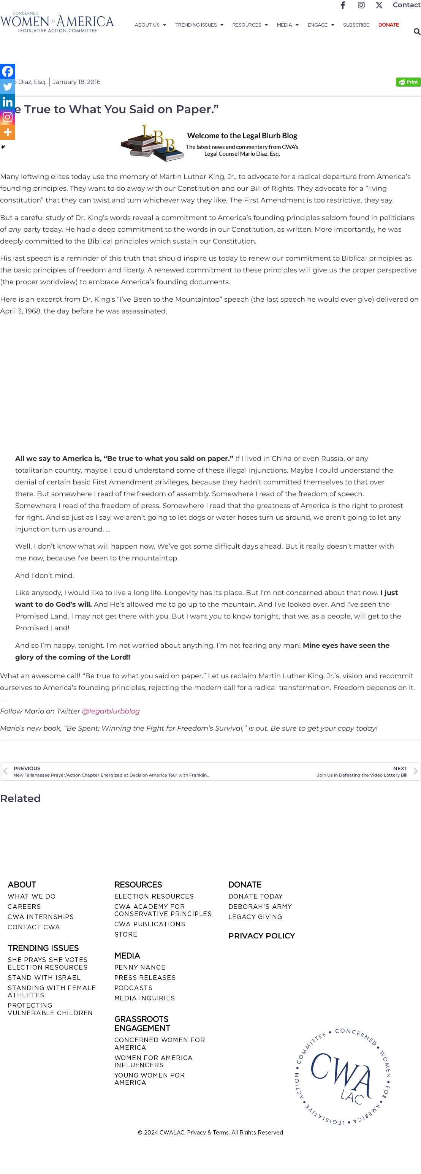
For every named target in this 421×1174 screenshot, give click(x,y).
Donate (388, 25)
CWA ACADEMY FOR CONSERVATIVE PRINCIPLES (163, 910)
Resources (250, 25)
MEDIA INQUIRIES (144, 998)
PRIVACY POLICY (261, 935)
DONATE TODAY (255, 896)
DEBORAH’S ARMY (260, 906)
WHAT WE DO (32, 896)
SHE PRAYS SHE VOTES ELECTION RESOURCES (48, 963)
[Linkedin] (7, 101)
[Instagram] (7, 117)
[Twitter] (7, 86)
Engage (321, 25)
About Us (150, 25)
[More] (7, 132)
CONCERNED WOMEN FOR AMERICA (159, 1043)
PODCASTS (133, 988)
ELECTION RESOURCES (154, 896)
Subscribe (356, 25)
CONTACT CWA (34, 927)
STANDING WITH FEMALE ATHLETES (52, 991)
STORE (126, 934)
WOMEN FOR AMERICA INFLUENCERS (153, 1061)
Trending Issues (199, 25)
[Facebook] (7, 71)
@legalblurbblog (111, 711)
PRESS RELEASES (145, 977)
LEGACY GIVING (255, 917)
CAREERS (24, 906)
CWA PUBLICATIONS (149, 924)
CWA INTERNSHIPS (41, 917)
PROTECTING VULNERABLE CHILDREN (50, 1009)
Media (288, 25)
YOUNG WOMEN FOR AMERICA (149, 1079)
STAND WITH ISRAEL (44, 977)
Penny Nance (140, 967)
